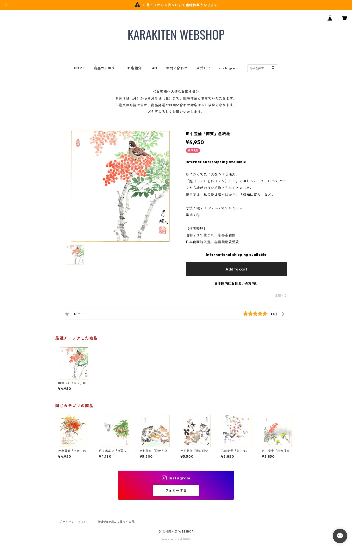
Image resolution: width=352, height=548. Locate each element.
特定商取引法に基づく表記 (116, 522)
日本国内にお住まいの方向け (236, 283)
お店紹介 (134, 68)
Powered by (176, 539)
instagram (229, 68)
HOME (79, 68)
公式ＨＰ (203, 68)
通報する (281, 295)
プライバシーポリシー (74, 522)
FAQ (153, 68)
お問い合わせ (177, 68)
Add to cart (236, 269)
